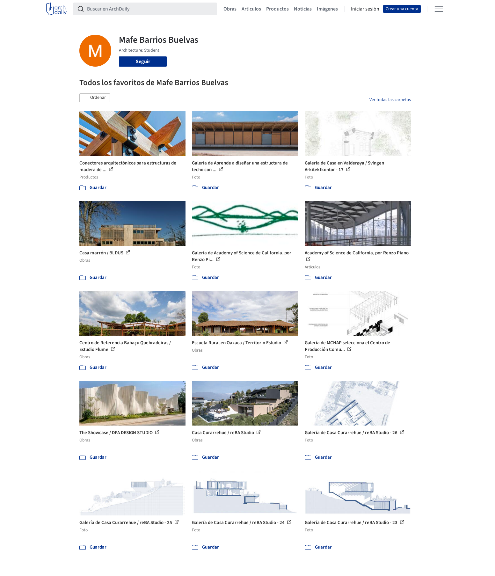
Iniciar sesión (365, 8)
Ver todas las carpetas (390, 100)
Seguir (143, 61)
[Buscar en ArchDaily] (150, 9)
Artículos (251, 8)
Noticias (303, 8)
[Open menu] (439, 9)
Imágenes (327, 8)
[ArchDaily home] (56, 9)
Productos (277, 8)
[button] (94, 97)
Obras (230, 8)
